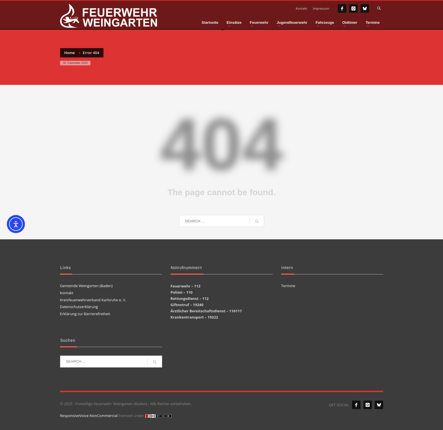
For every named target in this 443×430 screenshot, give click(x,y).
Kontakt (301, 8)
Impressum (321, 8)
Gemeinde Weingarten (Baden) (86, 285)
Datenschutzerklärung (79, 306)
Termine (288, 285)
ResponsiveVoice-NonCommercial (89, 415)
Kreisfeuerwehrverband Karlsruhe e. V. (93, 299)
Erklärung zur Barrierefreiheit (85, 313)
